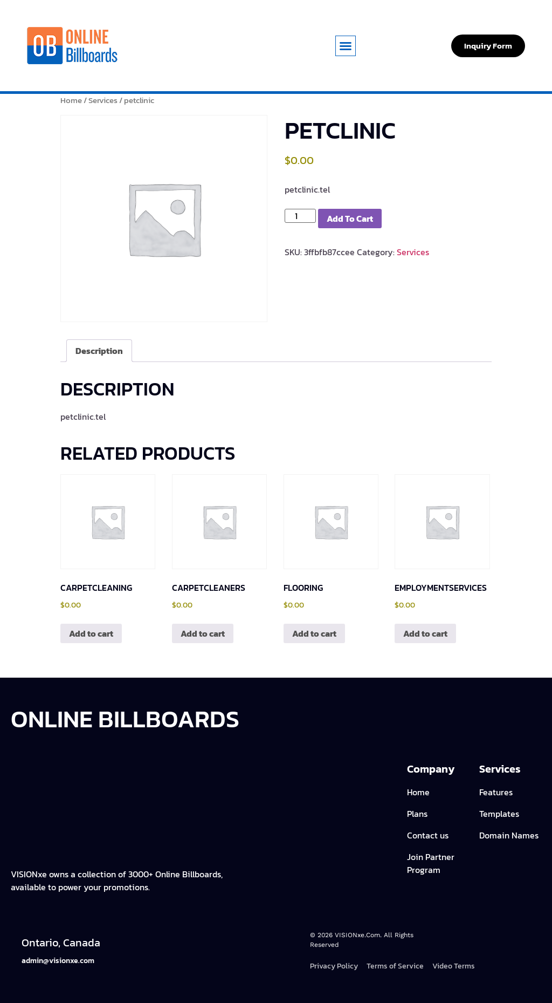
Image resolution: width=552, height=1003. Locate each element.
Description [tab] (99, 350)
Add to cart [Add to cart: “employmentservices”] (425, 633)
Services (103, 100)
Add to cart (350, 218)
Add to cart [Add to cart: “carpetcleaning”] (91, 633)
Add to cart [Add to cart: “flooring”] (314, 633)
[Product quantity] (300, 216)
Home (71, 100)
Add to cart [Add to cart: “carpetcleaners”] (203, 633)
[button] (345, 46)
